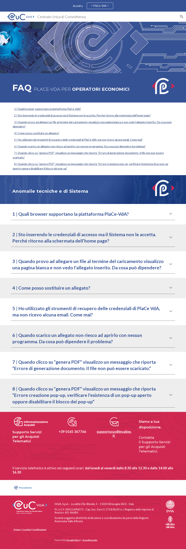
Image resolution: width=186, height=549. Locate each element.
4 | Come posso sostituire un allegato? (36, 133)
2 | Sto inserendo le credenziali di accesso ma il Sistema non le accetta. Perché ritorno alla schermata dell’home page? (82, 115)
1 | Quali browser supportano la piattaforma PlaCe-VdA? (47, 108)
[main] (79, 88)
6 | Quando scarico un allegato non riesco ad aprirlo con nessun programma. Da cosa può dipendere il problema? (79, 146)
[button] (181, 16)
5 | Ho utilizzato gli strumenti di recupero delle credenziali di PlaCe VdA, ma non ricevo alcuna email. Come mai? (78, 139)
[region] (93, 6)
